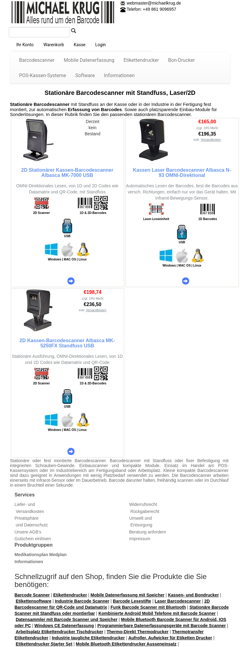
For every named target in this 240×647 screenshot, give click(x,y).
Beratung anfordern (147, 531)
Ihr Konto (25, 44)
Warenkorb (53, 44)
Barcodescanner (37, 60)
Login (100, 44)
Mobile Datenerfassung (89, 60)
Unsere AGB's (28, 531)
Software (85, 75)
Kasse (79, 44)
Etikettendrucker (141, 60)
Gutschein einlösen (33, 538)
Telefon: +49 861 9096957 (148, 9)
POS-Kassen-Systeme (42, 75)
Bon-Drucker (181, 60)
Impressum (139, 538)
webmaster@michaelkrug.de (153, 3)
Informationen (119, 75)
